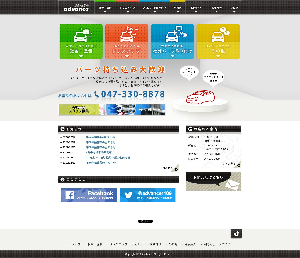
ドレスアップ (119, 244)
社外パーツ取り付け (148, 244)
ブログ (226, 244)
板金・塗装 (95, 244)
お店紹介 (190, 244)
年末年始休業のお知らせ (101, 137)
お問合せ (209, 244)
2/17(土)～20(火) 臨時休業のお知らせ (108, 157)
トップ (76, 244)
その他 (173, 244)
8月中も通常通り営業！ (100, 152)
